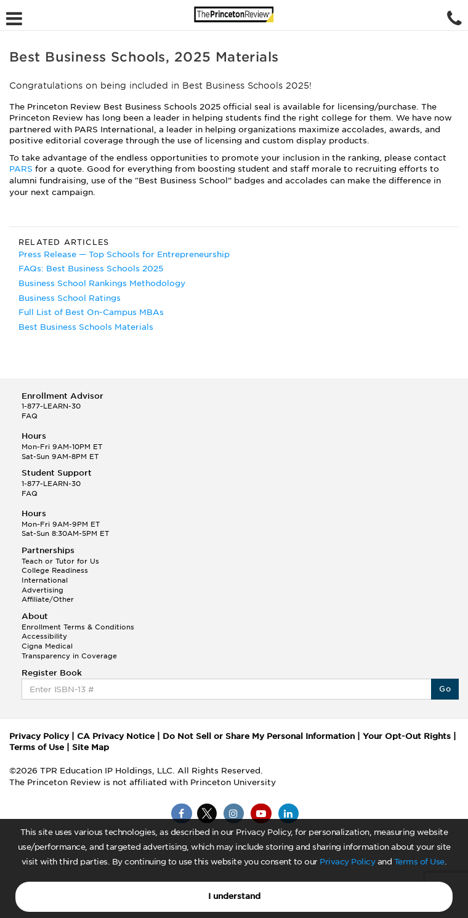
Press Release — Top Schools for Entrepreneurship (124, 254)
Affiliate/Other (48, 599)
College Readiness (55, 570)
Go (445, 688)
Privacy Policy (347, 861)
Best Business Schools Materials (85, 327)
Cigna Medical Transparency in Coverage (69, 651)
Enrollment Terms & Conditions (78, 627)
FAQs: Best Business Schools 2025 (90, 268)
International (45, 580)
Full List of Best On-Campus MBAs (91, 312)
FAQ (30, 416)
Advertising (42, 590)
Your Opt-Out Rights (407, 736)
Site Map (90, 747)
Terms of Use (419, 861)
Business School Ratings (69, 298)
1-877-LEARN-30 (51, 406)
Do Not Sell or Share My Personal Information (259, 736)
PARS (22, 169)
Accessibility (44, 636)
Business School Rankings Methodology (101, 283)
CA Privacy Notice (116, 736)
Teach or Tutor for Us (60, 561)
